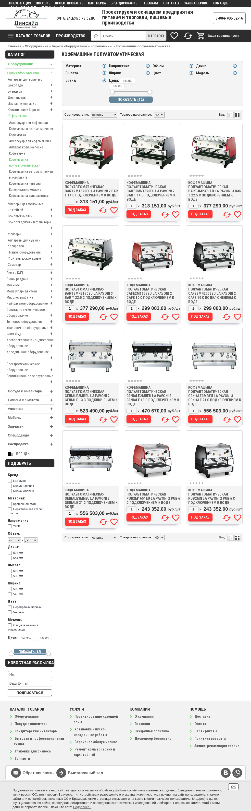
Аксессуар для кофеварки (28, 123)
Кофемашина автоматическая (31, 129)
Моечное (30, 285)
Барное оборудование (30, 72)
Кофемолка (17, 135)
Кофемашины (31, 116)
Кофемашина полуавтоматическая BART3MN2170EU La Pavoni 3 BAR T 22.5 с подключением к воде (90, 293)
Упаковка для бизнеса (33, 751)
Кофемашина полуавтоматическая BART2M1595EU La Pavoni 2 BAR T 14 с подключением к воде (91, 189)
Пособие (43, 3)
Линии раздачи (30, 279)
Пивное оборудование (31, 252)
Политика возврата (210, 738)
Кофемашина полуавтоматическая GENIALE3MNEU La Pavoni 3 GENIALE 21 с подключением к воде (91, 498)
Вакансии (142, 724)
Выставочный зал (85, 773)
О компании (144, 716)
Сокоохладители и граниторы (31, 225)
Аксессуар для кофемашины (30, 141)
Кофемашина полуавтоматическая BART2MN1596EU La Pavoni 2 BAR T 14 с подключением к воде (150, 191)
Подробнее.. (82, 807)
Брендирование (124, 3)
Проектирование (69, 3)
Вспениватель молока (25, 190)
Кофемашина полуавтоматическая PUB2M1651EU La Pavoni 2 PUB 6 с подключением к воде (153, 496)
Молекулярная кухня (30, 291)
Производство (70, 35)
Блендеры (31, 91)
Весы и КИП (30, 273)
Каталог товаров (29, 35)
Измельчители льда (31, 104)
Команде (220, 3)
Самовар (31, 264)
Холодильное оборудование (30, 355)
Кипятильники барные (31, 110)
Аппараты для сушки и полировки (31, 243)
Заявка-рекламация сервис (216, 746)
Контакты (171, 3)
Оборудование (31, 64)
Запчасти (31, 427)
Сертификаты (205, 731)
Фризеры (31, 234)
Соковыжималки (31, 216)
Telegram (150, 3)
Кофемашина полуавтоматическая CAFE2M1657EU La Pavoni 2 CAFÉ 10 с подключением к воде (150, 293)
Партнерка (97, 3)
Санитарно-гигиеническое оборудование (30, 313)
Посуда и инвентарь (31, 391)
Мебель (31, 418)
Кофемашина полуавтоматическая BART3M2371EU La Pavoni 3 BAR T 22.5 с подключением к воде (214, 191)
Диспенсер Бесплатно (153, 738)
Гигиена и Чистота (31, 400)
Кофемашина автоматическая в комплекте (31, 174)
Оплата (200, 724)
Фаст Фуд (30, 334)
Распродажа (31, 444)
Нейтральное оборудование (30, 303)
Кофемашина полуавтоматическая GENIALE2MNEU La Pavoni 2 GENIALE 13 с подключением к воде (152, 395)
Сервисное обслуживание (96, 742)
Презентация (20, 3)
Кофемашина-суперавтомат (29, 196)
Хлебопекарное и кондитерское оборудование (30, 343)
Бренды (23, 454)
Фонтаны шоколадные (31, 258)
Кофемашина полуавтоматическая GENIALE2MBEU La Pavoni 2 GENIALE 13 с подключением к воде (91, 395)
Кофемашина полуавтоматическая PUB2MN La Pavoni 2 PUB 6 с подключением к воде (211, 496)
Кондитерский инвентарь (36, 731)
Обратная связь (38, 773)
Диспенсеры (31, 97)
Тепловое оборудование (30, 322)
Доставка (202, 716)
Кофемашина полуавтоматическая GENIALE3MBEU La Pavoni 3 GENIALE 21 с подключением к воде (214, 395)
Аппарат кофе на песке (26, 147)
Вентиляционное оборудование (30, 379)
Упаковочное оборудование (30, 328)
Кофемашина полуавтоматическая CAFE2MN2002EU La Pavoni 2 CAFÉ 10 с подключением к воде (212, 293)
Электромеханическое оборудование (30, 367)
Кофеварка (17, 153)
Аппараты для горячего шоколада (31, 82)
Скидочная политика (152, 731)
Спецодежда (31, 435)
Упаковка (31, 409)
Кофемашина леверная (25, 183)
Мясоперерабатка (30, 297)
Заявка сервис (196, 3)
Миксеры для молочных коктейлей (31, 207)
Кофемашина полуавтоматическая (24, 162)
